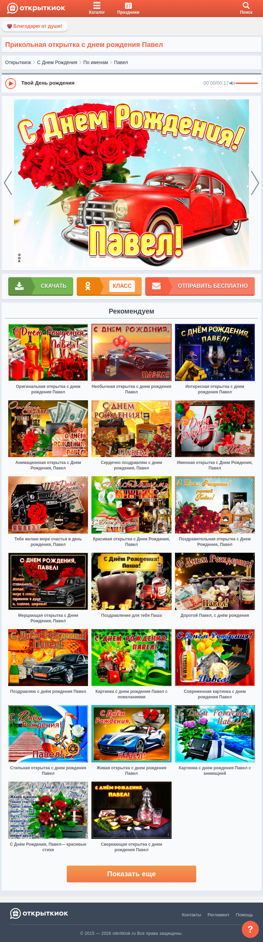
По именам (95, 62)
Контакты (191, 914)
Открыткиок (18, 62)
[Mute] (232, 83)
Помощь (244, 914)
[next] (255, 183)
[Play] (10, 83)
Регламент (218, 914)
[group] (131, 83)
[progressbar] (247, 83)
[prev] (7, 183)
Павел (121, 62)
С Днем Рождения (57, 62)
